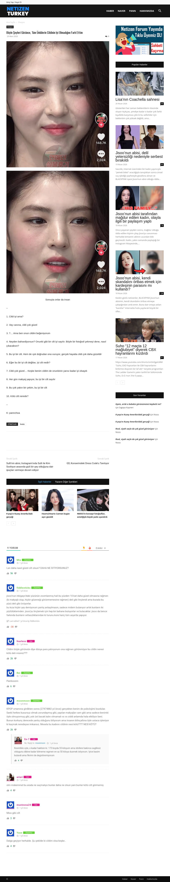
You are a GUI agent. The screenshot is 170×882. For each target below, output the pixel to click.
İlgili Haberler (44, 482)
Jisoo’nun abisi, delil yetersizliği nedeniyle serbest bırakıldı (139, 156)
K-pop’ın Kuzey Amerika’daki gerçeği (133, 414)
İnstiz (22, 424)
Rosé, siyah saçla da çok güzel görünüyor (135, 428)
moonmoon (40, 743)
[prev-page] (8, 523)
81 (162, 357)
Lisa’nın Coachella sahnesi (138, 99)
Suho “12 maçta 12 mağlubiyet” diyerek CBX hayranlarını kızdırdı (136, 349)
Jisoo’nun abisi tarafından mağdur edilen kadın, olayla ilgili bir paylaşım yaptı (138, 217)
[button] (160, 11)
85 (162, 164)
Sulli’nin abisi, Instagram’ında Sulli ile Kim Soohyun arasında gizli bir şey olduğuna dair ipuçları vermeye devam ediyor (29, 466)
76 (162, 225)
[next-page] (14, 523)
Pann (132, 10)
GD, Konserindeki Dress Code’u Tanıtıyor (88, 463)
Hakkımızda (147, 10)
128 (161, 293)
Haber (110, 10)
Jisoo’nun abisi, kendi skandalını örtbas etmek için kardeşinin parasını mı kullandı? (138, 283)
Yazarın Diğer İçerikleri (66, 482)
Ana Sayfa (10, 22)
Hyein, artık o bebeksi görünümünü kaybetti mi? (138, 404)
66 (162, 104)
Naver (121, 10)
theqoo (10, 27)
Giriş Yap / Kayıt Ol (14, 2)
